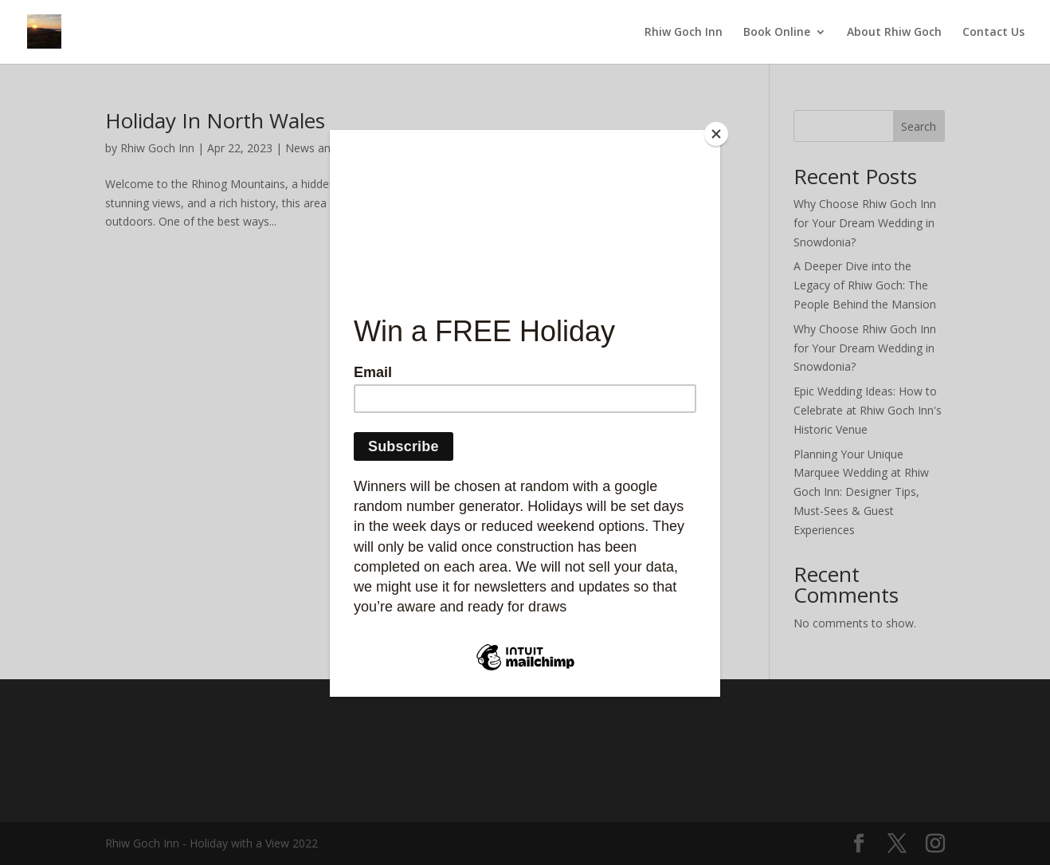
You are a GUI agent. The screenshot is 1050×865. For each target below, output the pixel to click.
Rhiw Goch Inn (683, 32)
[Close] (716, 134)
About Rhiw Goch (894, 32)
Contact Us (993, 32)
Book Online (776, 32)
